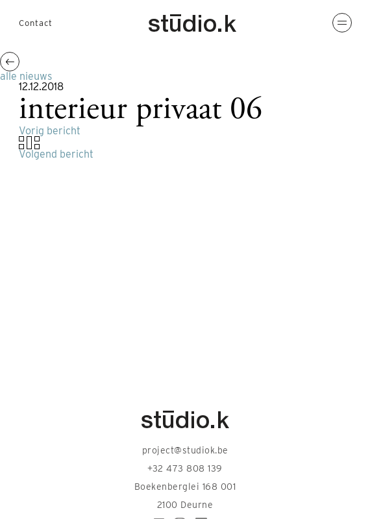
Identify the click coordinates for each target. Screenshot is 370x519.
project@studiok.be (185, 450)
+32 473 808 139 (185, 468)
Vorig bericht (49, 131)
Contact (36, 23)
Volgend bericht (56, 154)
